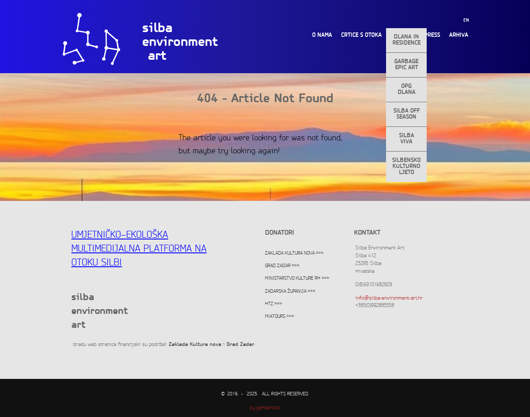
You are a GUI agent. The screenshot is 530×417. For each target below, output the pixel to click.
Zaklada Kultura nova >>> (294, 253)
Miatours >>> (279, 316)
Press (432, 35)
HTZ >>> (273, 304)
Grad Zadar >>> (282, 265)
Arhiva (458, 35)
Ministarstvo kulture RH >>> (297, 278)
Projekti (403, 35)
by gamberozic (265, 408)
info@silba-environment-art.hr (389, 298)
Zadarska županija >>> (290, 291)
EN (466, 20)
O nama (322, 35)
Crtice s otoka (361, 35)
